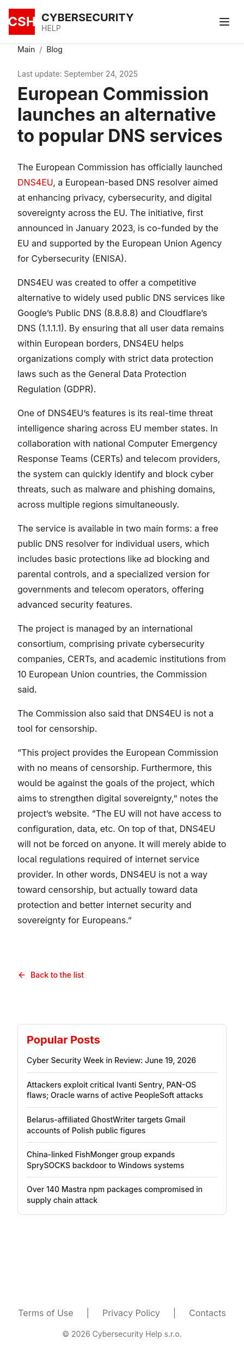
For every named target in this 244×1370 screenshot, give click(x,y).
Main (26, 49)
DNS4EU (35, 182)
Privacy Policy (131, 1312)
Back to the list (50, 974)
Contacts (207, 1312)
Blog (54, 49)
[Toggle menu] (224, 22)
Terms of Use (45, 1312)
